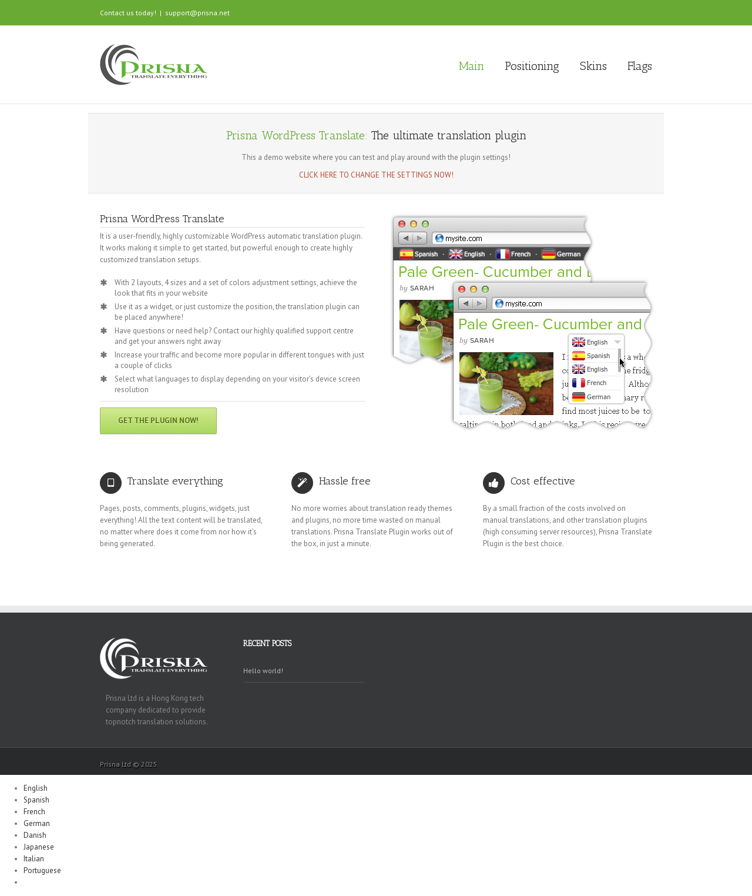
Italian (34, 859)
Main (471, 66)
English (36, 788)
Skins (593, 66)
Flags (639, 66)
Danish (35, 835)
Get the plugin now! (158, 421)
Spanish (36, 800)
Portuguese (42, 870)
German (37, 823)
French (34, 812)
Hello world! (263, 670)
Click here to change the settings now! (376, 175)
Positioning (532, 66)
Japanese (39, 847)
